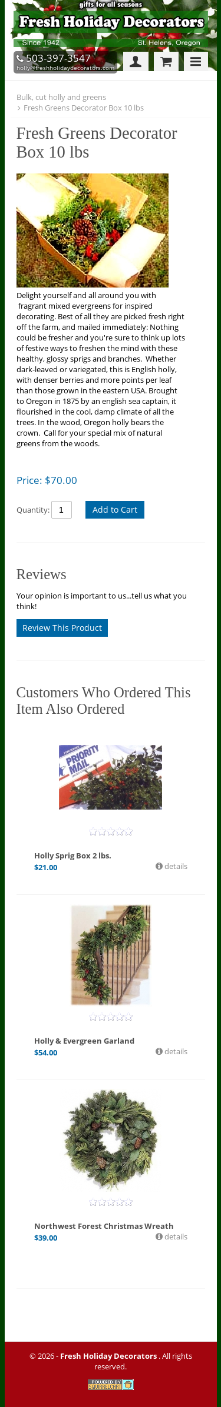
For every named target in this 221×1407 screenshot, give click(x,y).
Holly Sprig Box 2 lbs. (72, 855)
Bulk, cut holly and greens (61, 97)
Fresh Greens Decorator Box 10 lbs (84, 107)
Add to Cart (115, 509)
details (175, 866)
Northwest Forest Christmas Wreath (104, 1226)
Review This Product (62, 627)
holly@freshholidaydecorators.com (65, 68)
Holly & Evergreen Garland (84, 1040)
